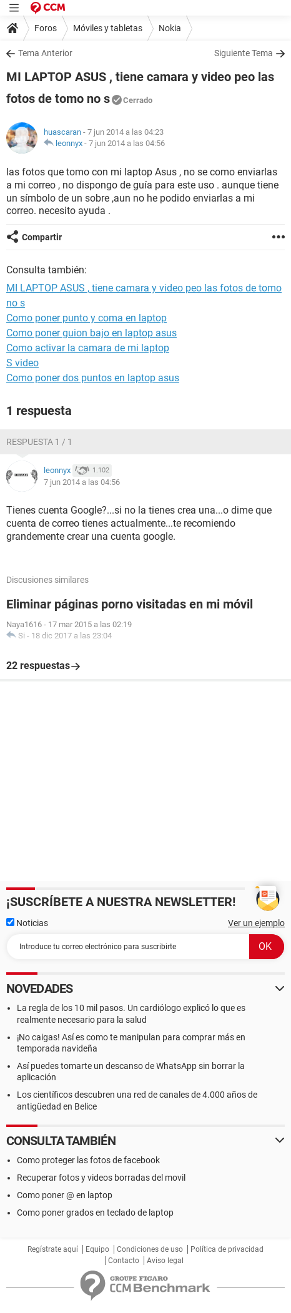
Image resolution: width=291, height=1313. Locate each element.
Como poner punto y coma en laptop (86, 318)
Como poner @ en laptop (64, 1195)
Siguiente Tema (243, 53)
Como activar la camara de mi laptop (87, 348)
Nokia (170, 28)
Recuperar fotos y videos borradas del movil (101, 1178)
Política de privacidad (227, 1249)
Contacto (123, 1260)
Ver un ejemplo (256, 923)
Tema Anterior (45, 53)
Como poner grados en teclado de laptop (95, 1213)
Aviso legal (165, 1260)
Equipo (97, 1249)
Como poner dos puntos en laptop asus (92, 378)
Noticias (27, 923)
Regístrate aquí (52, 1249)
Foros (45, 28)
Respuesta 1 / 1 (39, 442)
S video (22, 363)
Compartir (42, 237)
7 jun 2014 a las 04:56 (127, 143)
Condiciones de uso (150, 1249)
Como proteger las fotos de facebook (88, 1160)
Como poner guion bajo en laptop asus (91, 333)
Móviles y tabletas (107, 28)
